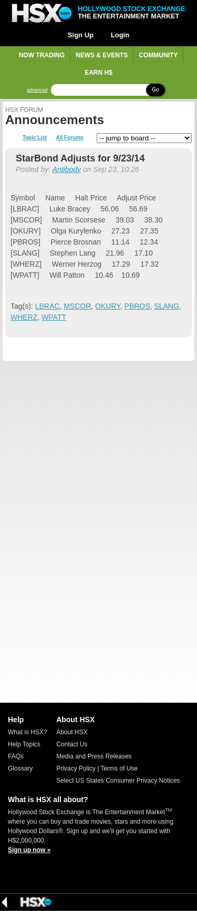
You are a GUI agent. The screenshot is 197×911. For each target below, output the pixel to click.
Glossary (20, 768)
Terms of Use (119, 768)
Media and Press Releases (93, 756)
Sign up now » (29, 850)
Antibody (67, 169)
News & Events (102, 55)
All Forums (69, 137)
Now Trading (42, 55)
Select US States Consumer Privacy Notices (118, 780)
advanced (37, 90)
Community (158, 55)
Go (155, 90)
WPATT (54, 317)
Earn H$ (98, 72)
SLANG (166, 306)
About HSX (71, 732)
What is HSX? (27, 732)
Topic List (35, 137)
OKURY (107, 306)
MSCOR (77, 306)
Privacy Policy (76, 768)
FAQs (16, 756)
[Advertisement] (98, 462)
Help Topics (24, 744)
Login (120, 35)
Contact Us (71, 744)
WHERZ (24, 317)
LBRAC (47, 306)
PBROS (137, 306)
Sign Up (81, 35)
